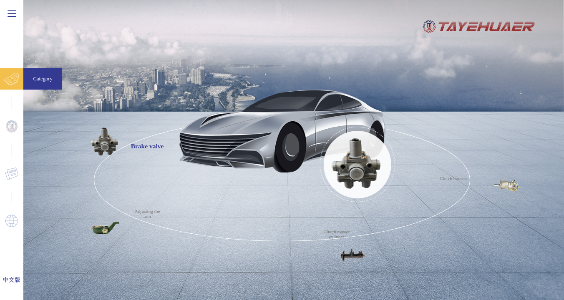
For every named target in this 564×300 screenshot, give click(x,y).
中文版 (11, 280)
